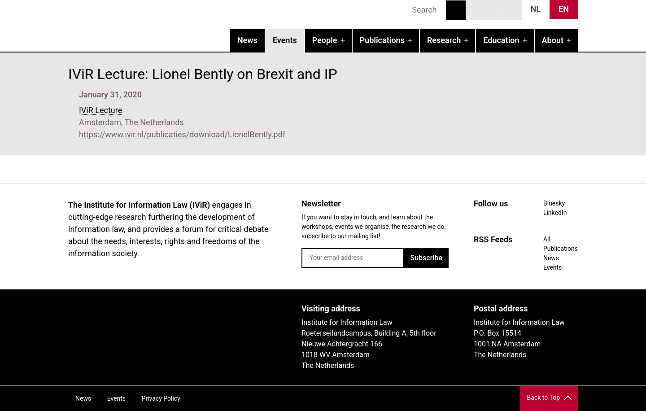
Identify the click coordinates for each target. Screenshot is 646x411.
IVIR (183, 25)
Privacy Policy (161, 398)
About (552, 40)
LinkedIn (494, 9)
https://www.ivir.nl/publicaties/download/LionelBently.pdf (182, 134)
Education (501, 40)
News (247, 40)
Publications (382, 40)
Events (285, 40)
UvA (172, 312)
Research (444, 40)
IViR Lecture (100, 110)
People (324, 40)
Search (456, 10)
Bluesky (477, 9)
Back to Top (543, 397)
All (546, 239)
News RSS (510, 9)
